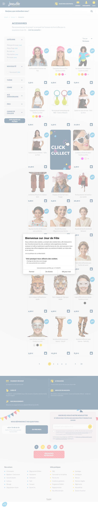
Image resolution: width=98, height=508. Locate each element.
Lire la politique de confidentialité (35, 253)
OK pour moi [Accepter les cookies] (66, 272)
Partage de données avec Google (37, 261)
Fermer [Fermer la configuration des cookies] (31, 272)
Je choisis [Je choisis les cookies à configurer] (49, 272)
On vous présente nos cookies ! (36, 263)
